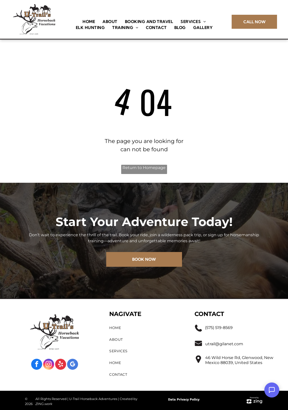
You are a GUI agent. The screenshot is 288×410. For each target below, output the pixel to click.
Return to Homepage (144, 167)
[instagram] (48, 365)
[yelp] (60, 365)
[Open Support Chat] (271, 390)
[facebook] (36, 365)
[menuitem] (89, 21)
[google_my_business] (72, 365)
